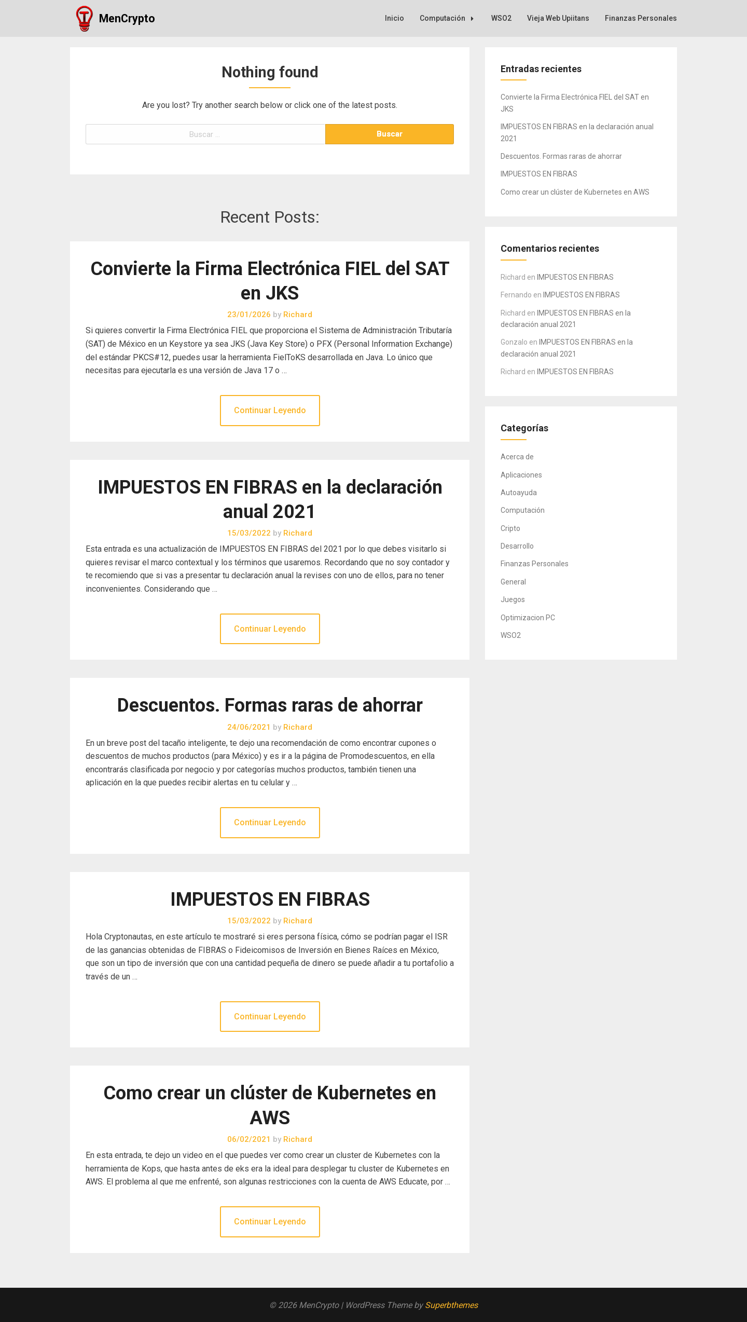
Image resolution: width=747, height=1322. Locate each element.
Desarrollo (517, 546)
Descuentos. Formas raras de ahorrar (270, 705)
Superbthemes (451, 1305)
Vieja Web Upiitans (558, 18)
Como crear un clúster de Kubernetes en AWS (575, 192)
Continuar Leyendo (270, 410)
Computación (449, 18)
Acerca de (517, 457)
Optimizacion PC (528, 618)
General (513, 582)
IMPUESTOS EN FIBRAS (270, 899)
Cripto (510, 528)
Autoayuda (519, 492)
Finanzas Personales (641, 18)
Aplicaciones (521, 475)
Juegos (513, 599)
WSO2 (501, 18)
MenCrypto (127, 18)
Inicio (394, 18)
